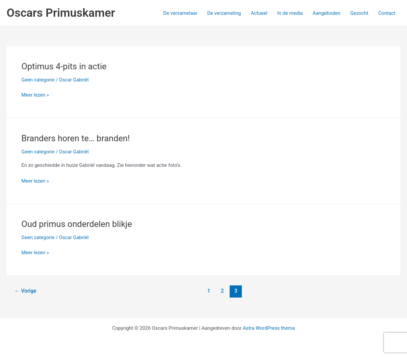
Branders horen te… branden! (75, 138)
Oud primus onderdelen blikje (76, 224)
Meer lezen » (35, 95)
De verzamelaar (180, 13)
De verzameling (224, 13)
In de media (290, 13)
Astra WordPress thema (269, 328)
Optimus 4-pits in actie (64, 66)
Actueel (259, 13)
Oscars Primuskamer (61, 13)
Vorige (25, 291)
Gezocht (359, 13)
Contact (386, 13)
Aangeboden (326, 13)
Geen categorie (38, 80)
